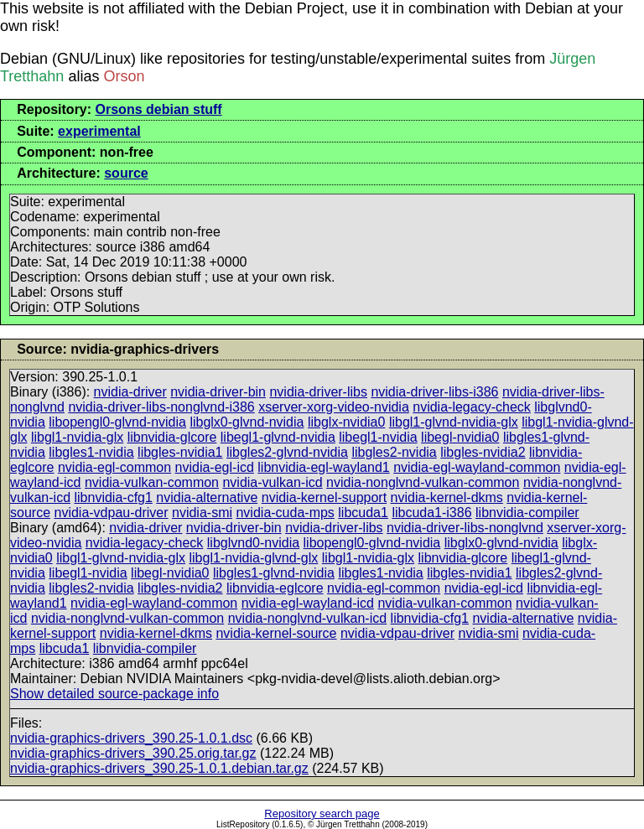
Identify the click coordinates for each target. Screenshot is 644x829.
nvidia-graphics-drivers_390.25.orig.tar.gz (133, 753)
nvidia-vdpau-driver (111, 512)
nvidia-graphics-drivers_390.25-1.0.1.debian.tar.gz (159, 768)
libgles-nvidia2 (482, 452)
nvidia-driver (130, 392)
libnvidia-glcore (172, 437)
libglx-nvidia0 (347, 422)
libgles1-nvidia (91, 452)
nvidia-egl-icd (214, 467)
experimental (99, 131)
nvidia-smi (202, 512)
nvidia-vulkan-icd (272, 482)
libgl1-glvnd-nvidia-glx (453, 422)
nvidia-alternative (206, 497)
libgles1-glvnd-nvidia (274, 573)
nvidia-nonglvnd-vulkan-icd (307, 618)
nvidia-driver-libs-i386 (434, 392)
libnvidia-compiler (527, 512)
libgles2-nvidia (393, 452)
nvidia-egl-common (114, 467)
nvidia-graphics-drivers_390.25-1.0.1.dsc (131, 738)
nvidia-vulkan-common (152, 482)
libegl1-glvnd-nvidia (278, 437)
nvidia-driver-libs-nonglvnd (465, 528)
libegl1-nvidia (378, 437)
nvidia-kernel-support (324, 497)
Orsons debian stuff (159, 109)
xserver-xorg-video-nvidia (333, 407)
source (126, 173)
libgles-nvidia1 (180, 452)
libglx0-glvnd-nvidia (247, 422)
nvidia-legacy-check (472, 407)
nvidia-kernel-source (276, 633)
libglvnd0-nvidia (253, 543)
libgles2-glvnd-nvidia (287, 452)
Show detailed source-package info (114, 694)
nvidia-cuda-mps (285, 512)
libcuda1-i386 (431, 512)
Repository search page (321, 813)
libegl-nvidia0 (460, 437)
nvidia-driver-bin (218, 392)
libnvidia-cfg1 (113, 497)
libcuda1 (363, 512)
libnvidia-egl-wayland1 (323, 467)
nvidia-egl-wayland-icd (308, 603)
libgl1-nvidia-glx (77, 437)
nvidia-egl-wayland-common (476, 467)
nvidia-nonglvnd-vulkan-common (422, 482)
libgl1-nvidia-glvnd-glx (253, 558)
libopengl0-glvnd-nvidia (117, 422)
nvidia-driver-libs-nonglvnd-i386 (161, 407)
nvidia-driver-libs (317, 392)
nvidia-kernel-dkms (447, 497)
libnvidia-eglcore (275, 588)
